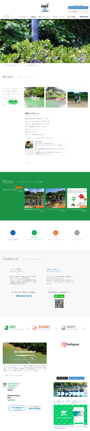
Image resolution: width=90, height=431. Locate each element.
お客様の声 (33, 16)
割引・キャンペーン (44, 16)
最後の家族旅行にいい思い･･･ (33, 209)
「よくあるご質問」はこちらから (60, 282)
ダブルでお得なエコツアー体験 (29, 370)
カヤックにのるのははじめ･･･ (75, 209)
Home (4, 65)
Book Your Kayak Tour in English (78, 7)
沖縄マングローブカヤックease (13, 375)
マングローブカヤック (22, 65)
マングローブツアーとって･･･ (54, 209)
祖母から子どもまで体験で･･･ (11, 189)
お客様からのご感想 (11, 65)
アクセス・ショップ (59, 16)
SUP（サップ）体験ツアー (22, 365)
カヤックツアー (23, 16)
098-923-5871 (83, 17)
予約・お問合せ (72, 16)
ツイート (27, 163)
